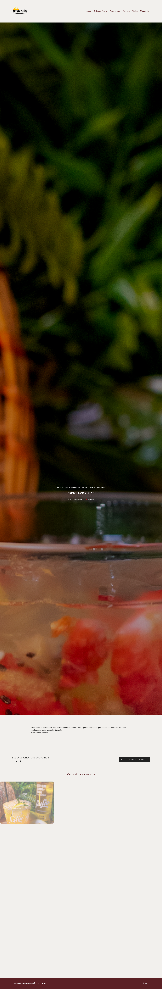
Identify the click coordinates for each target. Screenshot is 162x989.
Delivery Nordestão (140, 11)
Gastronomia (115, 11)
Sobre (88, 11)
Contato (126, 11)
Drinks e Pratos (100, 11)
